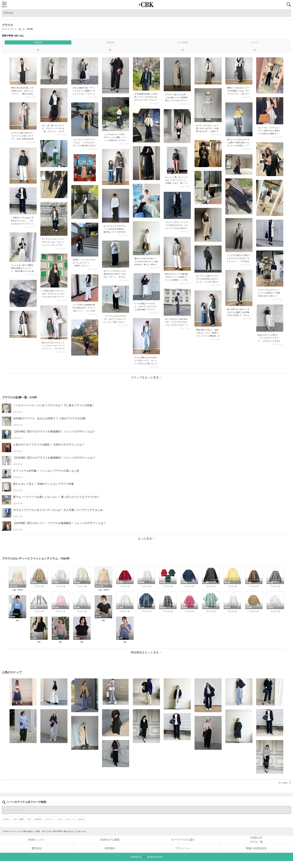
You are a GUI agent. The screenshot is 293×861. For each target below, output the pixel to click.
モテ (29, 819)
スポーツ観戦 (18, 819)
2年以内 (38, 42)
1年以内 (110, 42)
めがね (81, 819)
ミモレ (59, 819)
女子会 (6, 819)
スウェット (70, 819)
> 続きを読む (30, 97)
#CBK (144, 857)
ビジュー (49, 819)
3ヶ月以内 (183, 42)
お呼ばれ (38, 819)
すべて (255, 42)
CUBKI (146, 4)
